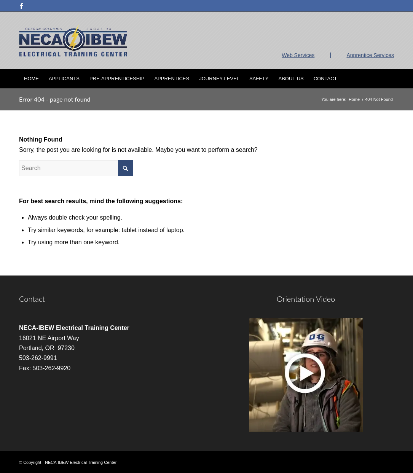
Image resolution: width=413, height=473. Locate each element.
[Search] (389, 78)
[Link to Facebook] (21, 5)
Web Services (298, 55)
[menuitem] (31, 78)
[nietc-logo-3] (73, 40)
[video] (306, 375)
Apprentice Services (370, 55)
